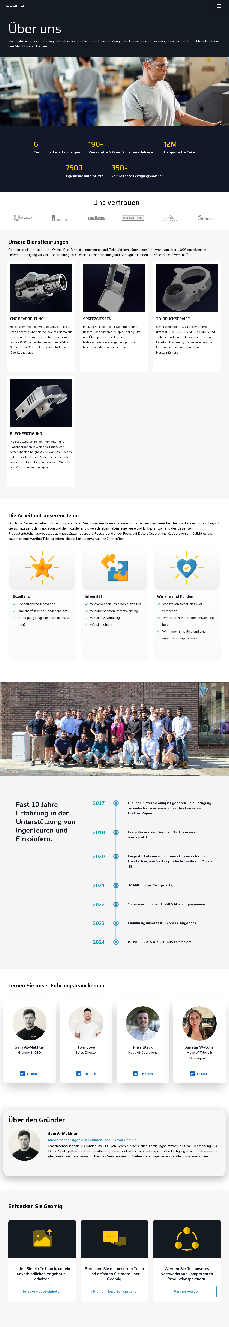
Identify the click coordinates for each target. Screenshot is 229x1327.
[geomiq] (15, 6)
